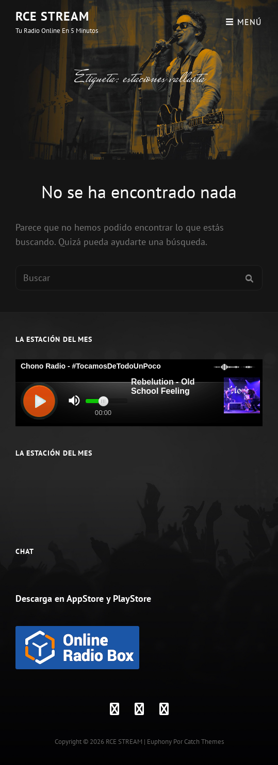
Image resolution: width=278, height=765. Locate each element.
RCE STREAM (52, 16)
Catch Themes (204, 741)
